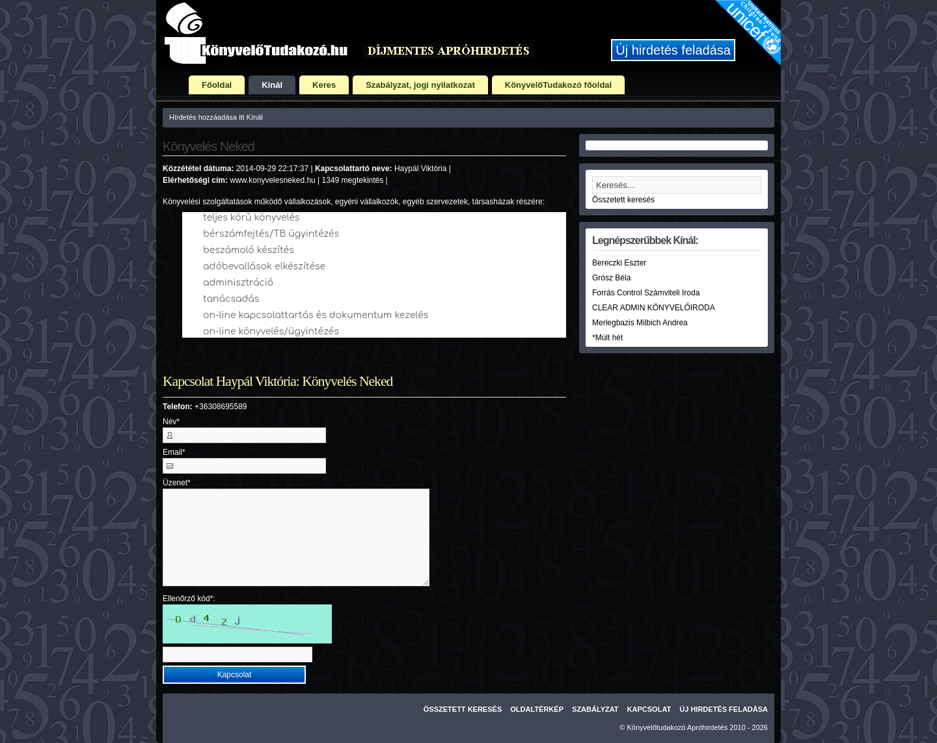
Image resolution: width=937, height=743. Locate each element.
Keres (324, 85)
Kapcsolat (649, 709)
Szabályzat (595, 709)
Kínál (272, 85)
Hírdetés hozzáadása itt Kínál (216, 117)
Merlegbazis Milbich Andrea (640, 322)
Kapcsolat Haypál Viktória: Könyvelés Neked (277, 381)
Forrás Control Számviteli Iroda (645, 292)
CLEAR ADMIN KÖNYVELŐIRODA (653, 307)
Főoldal (217, 85)
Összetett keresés (623, 199)
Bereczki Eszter (619, 262)
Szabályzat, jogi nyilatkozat (420, 85)
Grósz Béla (611, 277)
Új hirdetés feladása (673, 50)
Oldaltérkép (537, 709)
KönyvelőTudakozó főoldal (558, 85)
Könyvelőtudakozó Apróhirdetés (677, 727)
